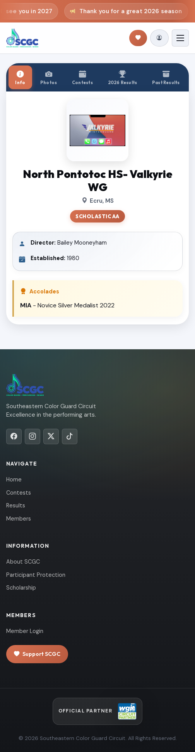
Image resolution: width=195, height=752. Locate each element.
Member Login (24, 631)
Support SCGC (37, 654)
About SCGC (23, 561)
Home (14, 479)
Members (18, 518)
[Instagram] (32, 436)
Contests (18, 492)
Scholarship (21, 587)
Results (15, 505)
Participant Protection (35, 574)
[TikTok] (69, 436)
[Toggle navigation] (180, 38)
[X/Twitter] (51, 436)
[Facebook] (14, 436)
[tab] (20, 77)
